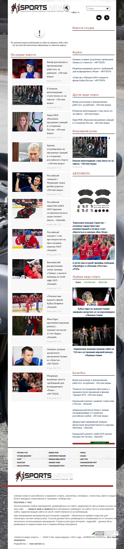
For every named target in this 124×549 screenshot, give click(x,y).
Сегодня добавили (24, 456)
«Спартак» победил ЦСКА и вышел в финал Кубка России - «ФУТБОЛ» (90, 79)
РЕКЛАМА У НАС (22, 453)
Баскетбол (21, 462)
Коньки (83, 456)
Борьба (83, 453)
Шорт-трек (84, 459)
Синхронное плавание (57, 456)
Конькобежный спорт (88, 462)
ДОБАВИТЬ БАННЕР (99, 443)
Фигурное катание (87, 466)
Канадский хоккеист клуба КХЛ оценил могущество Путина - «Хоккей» (92, 435)
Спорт (19, 459)
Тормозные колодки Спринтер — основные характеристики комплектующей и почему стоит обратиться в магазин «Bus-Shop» (90, 227)
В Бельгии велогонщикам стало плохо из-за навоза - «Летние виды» (56, 95)
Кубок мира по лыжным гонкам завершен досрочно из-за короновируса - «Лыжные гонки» (94, 312)
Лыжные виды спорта (57, 459)
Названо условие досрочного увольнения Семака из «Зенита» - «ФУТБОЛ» (57, 356)
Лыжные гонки (54, 462)
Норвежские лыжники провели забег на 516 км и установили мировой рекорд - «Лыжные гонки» (93, 352)
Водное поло (54, 453)
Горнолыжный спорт (57, 466)
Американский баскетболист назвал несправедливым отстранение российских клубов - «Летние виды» (91, 413)
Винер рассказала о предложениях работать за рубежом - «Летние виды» (57, 69)
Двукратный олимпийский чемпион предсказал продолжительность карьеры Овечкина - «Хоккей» (93, 425)
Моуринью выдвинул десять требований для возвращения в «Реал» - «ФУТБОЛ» (93, 70)
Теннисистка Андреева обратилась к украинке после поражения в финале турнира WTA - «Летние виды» (91, 392)
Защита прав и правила (40, 509)
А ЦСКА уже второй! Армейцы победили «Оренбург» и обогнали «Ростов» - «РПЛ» (93, 266)
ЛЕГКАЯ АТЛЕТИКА (23, 466)
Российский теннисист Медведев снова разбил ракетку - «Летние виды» (56, 182)
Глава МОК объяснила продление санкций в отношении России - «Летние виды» (93, 121)
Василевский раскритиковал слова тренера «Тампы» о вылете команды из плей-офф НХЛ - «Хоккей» (57, 273)
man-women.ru (36, 544)
